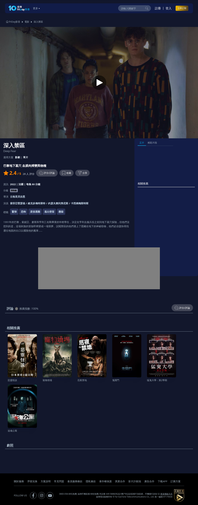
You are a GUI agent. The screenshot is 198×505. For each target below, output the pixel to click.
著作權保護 (105, 481)
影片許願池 (134, 481)
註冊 (158, 8)
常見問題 (59, 481)
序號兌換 (32, 481)
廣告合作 (149, 481)
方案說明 (46, 481)
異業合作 (120, 481)
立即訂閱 (182, 8)
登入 (169, 8)
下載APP (162, 481)
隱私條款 (91, 481)
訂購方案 (176, 481)
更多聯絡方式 (166, 493)
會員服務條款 (74, 481)
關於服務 (19, 481)
